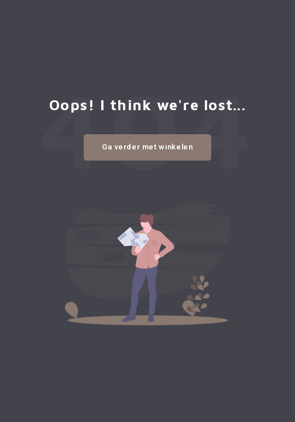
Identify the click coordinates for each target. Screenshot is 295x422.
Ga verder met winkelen (147, 146)
